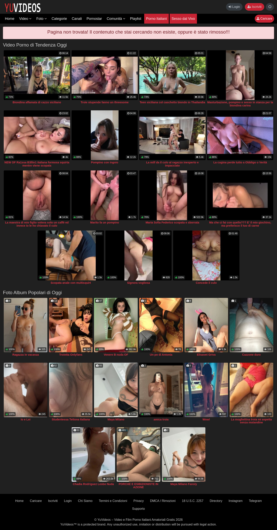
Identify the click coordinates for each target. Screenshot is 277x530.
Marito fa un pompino (104, 222)
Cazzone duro (251, 354)
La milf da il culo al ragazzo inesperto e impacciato (172, 164)
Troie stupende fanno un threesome (105, 102)
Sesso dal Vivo (183, 19)
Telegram (255, 501)
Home (9, 19)
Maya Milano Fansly (183, 484)
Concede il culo (206, 282)
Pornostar (94, 19)
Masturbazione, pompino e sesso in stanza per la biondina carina (240, 104)
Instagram (236, 501)
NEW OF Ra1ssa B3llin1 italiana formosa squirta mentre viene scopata (37, 164)
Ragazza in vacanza (25, 354)
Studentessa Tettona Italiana (71, 419)
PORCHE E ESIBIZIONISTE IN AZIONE (138, 485)
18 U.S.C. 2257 (192, 501)
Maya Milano (115, 419)
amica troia (161, 419)
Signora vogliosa (138, 282)
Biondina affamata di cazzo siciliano (37, 102)
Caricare (264, 18)
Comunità (116, 19)
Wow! (206, 419)
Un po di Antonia (161, 354)
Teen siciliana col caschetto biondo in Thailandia (172, 102)
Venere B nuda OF (116, 354)
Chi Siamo (85, 501)
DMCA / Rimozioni (163, 501)
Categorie (59, 19)
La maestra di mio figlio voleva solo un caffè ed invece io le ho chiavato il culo (37, 224)
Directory (216, 501)
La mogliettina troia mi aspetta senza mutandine (251, 421)
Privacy (138, 501)
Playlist (135, 19)
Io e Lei (25, 419)
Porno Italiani (156, 19)
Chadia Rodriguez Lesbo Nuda (93, 484)
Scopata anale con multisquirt (71, 282)
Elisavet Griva (206, 354)
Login (234, 6)
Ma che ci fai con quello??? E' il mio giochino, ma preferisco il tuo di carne (240, 224)
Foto (41, 19)
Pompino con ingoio (104, 162)
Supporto (138, 508)
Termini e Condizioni (113, 501)
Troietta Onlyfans (70, 354)
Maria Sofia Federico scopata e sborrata (172, 222)
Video (25, 19)
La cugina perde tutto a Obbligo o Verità (240, 162)
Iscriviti (254, 6)
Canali (77, 19)
